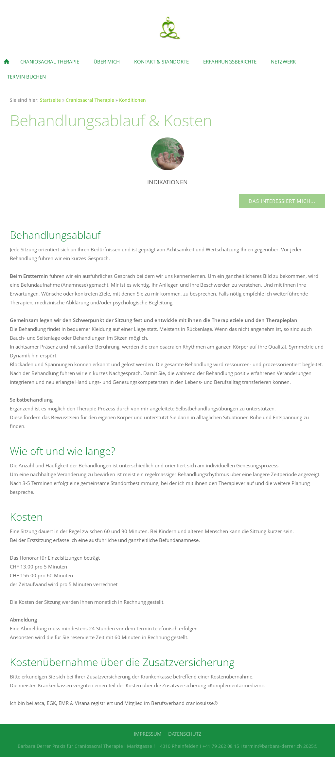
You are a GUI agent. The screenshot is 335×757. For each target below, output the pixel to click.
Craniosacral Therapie (90, 100)
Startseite (50, 100)
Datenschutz (185, 733)
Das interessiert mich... (282, 201)
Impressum (148, 733)
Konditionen (132, 100)
